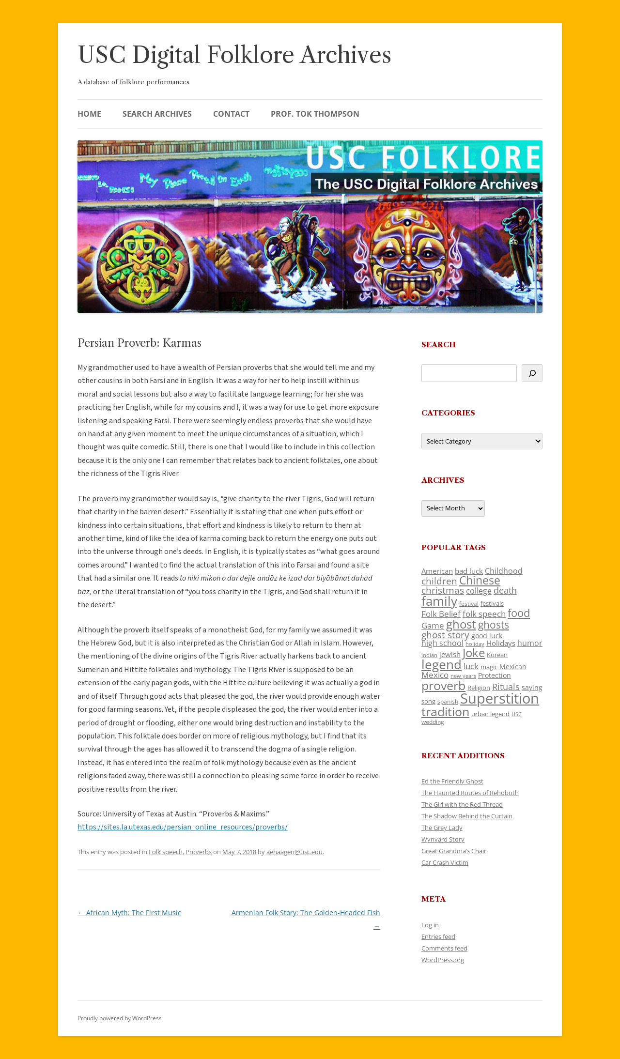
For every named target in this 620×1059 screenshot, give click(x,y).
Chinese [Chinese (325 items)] (479, 580)
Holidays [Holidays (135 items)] (500, 643)
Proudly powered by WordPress (120, 1018)
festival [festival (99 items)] (469, 603)
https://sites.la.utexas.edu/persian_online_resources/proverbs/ (183, 827)
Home (89, 113)
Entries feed (438, 936)
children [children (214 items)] (439, 581)
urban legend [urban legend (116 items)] (490, 713)
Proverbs (199, 851)
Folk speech (166, 851)
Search (438, 344)
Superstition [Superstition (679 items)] (499, 698)
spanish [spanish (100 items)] (447, 701)
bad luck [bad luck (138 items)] (469, 571)
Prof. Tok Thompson (315, 113)
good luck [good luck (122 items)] (486, 635)
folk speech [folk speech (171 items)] (484, 613)
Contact (231, 113)
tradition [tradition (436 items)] (445, 711)
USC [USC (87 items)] (517, 714)
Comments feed (444, 948)
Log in (430, 925)
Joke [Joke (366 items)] (474, 652)
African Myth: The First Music (129, 912)
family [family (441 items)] (439, 601)
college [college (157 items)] (479, 590)
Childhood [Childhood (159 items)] (504, 571)
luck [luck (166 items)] (471, 666)
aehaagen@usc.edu (294, 851)
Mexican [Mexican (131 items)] (513, 666)
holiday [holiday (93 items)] (474, 643)
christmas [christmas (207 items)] (442, 590)
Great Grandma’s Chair (453, 850)
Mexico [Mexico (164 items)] (435, 674)
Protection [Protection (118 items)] (494, 675)
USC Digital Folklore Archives (234, 55)
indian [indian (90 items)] (429, 655)
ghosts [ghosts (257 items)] (493, 624)
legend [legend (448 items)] (441, 664)
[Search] (532, 373)
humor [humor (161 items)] (529, 643)
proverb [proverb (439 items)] (443, 685)
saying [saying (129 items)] (532, 687)
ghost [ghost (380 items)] (461, 624)
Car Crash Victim (444, 862)
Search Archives (157, 113)
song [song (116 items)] (428, 701)
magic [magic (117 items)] (488, 666)
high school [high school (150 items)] (442, 643)
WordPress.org (442, 959)
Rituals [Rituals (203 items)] (506, 686)
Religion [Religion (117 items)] (478, 687)
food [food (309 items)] (519, 612)
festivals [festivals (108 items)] (492, 603)
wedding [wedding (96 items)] (432, 721)
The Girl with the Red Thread (462, 804)
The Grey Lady (442, 827)
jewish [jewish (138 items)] (450, 654)
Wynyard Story (443, 839)
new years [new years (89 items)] (463, 675)
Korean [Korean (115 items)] (497, 654)
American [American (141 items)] (437, 571)
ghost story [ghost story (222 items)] (445, 634)
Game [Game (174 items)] (432, 625)
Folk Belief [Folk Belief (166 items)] (441, 613)
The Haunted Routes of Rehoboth (470, 792)
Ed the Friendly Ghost (452, 781)
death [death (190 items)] (505, 590)
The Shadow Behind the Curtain (466, 816)
